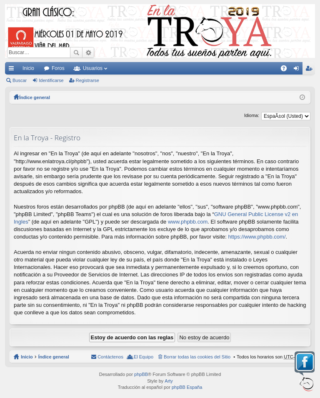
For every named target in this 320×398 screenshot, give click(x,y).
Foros (58, 68)
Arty (169, 380)
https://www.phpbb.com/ (256, 237)
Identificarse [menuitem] (298, 70)
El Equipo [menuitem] (143, 356)
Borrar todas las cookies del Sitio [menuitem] (197, 356)
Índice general (53, 356)
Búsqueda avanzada (88, 52)
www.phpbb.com (188, 222)
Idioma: (251, 115)
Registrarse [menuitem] (310, 70)
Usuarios (92, 68)
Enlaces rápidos (13, 70)
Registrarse (87, 80)
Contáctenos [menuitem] (110, 356)
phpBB (141, 374)
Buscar (76, 52)
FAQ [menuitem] (286, 70)
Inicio (28, 68)
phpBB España (187, 387)
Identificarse (51, 80)
